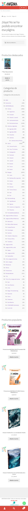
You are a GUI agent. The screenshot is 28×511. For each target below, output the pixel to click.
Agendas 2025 (12, 129)
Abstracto (10, 221)
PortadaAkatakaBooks (13, 213)
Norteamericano (13, 123)
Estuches (11, 135)
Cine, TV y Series (13, 149)
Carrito (22, 507)
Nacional (9, 293)
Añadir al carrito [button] (7, 79)
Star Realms (10, 302)
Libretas (11, 137)
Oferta (7, 267)
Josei (10, 175)
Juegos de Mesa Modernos (12, 218)
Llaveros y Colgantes (14, 207)
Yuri (10, 195)
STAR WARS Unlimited (13, 305)
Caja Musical (12, 201)
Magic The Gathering (12, 290)
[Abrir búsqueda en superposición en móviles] (14, 10)
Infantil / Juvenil (13, 117)
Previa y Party (10, 238)
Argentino (12, 111)
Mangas (9, 172)
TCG (7, 276)
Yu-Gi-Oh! (9, 308)
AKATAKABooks (10, 106)
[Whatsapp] (24, 504)
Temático (9, 241)
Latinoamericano (13, 120)
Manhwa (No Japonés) (15, 178)
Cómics (9, 109)
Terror (11, 166)
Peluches (11, 210)
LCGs (8, 288)
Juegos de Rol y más (11, 247)
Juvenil (11, 161)
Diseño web (14, 500)
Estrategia (10, 230)
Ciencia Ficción (13, 146)
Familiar (9, 233)
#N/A (7, 100)
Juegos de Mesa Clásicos (12, 215)
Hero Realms (10, 285)
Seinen (11, 181)
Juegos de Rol (9, 244)
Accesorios (8, 103)
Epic (8, 282)
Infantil (11, 158)
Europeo (11, 114)
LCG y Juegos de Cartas (11, 259)
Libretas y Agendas (12, 126)
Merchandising (11, 198)
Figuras (11, 204)
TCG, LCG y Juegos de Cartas (13, 279)
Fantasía (11, 155)
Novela (11, 163)
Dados (9, 250)
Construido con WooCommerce (10, 492)
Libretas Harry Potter (16, 140)
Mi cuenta (4, 508)
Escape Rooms (11, 227)
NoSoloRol (10, 256)
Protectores (9, 270)
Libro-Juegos (9, 262)
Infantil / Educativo (12, 236)
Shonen (11, 187)
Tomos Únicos (13, 189)
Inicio (4, 16)
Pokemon (9, 299)
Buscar (14, 508)
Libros (9, 143)
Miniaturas (8, 264)
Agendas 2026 (12, 132)
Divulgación (12, 152)
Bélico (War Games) (12, 224)
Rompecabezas (9, 273)
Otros (8, 296)
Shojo (10, 184)
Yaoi (10, 192)
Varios (11, 169)
